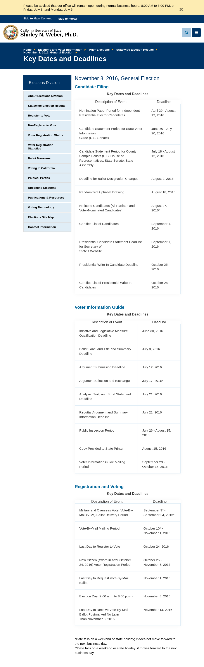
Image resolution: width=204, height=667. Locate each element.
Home (27, 49)
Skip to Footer (67, 18)
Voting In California (41, 168)
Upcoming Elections (42, 187)
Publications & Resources (46, 197)
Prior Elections (99, 49)
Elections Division (44, 83)
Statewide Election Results (135, 49)
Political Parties (39, 178)
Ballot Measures (39, 158)
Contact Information (42, 227)
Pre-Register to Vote (42, 125)
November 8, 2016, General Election (48, 52)
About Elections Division (45, 96)
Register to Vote (39, 115)
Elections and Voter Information (60, 49)
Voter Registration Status (45, 135)
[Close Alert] (179, 7)
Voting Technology (41, 207)
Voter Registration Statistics (40, 146)
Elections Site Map (41, 217)
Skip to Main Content (37, 18)
